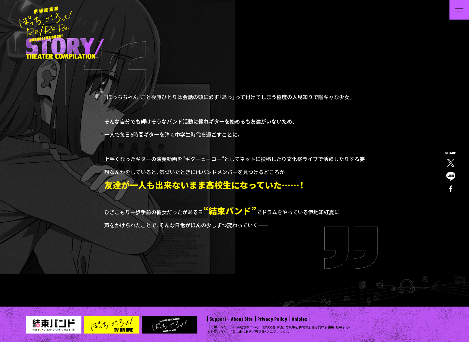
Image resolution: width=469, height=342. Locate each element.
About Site (242, 318)
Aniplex (299, 318)
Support (217, 318)
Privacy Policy (272, 318)
